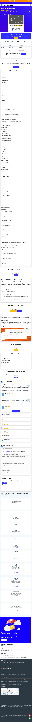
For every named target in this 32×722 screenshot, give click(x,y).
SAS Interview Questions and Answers (6, 650)
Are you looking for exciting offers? (7, 448)
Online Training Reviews (18, 662)
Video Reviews (12, 662)
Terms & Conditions (3, 676)
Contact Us (16, 3)
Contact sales (4, 482)
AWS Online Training (3, 679)
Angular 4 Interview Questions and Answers (7, 648)
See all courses (4, 489)
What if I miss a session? (5, 461)
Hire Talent (9, 674)
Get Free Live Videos (19, 25)
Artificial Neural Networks (4, 655)
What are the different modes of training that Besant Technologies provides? (13, 463)
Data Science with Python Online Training (22, 681)
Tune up (16, 275)
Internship (4, 662)
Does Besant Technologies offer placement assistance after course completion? (13, 456)
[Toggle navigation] (30, 5)
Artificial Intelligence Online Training (16, 684)
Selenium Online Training (4, 681)
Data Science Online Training (12, 681)
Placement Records (18, 1)
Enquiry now (3, 486)
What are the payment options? (6, 470)
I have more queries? (5, 472)
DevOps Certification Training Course (12, 679)
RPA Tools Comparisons (22, 657)
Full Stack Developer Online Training (5, 684)
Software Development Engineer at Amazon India (24, 655)
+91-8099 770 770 (16, 29)
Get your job (20, 311)
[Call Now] (30, 715)
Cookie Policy (18, 674)
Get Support (4, 640)
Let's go (16, 377)
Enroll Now (12, 25)
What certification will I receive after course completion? (10, 465)
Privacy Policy (14, 674)
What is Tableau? (3, 657)
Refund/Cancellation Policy (10, 676)
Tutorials (7, 662)
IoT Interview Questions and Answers (19, 648)
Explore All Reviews (16, 410)
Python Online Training (21, 679)
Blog (1, 662)
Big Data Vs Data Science (12, 655)
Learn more (16, 66)
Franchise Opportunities (4, 674)
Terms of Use (23, 674)
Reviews (23, 662)
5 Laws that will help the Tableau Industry (12, 657)
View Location (16, 519)
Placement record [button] (13, 311)
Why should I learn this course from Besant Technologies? (10, 454)
